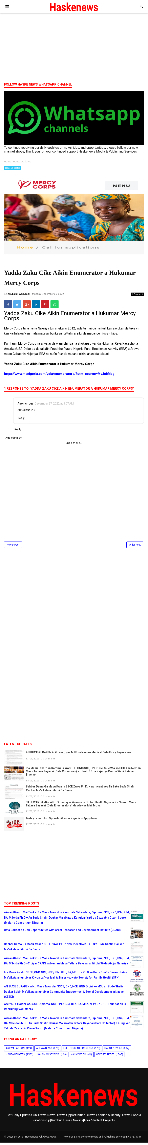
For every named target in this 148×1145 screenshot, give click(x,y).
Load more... (74, 445)
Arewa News (44, 1050)
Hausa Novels (113, 1050)
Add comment (13, 440)
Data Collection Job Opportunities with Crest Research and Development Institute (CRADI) (62, 932)
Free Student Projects (78, 1050)
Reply (21, 420)
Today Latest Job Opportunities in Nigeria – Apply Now (61, 820)
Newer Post (13, 547)
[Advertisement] (74, 48)
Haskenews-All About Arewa (41, 1139)
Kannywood (78, 1056)
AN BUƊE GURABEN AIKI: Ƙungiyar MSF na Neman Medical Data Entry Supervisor (78, 754)
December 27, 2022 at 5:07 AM (54, 406)
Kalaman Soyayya (48, 1056)
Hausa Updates (12, 168)
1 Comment (137, 296)
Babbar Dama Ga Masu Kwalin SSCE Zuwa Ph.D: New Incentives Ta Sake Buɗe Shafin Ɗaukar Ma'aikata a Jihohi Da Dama (80, 790)
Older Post (135, 547)
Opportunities (105, 1056)
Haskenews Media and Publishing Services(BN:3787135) (109, 1139)
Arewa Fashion (15, 1050)
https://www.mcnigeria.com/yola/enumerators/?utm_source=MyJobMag (59, 376)
